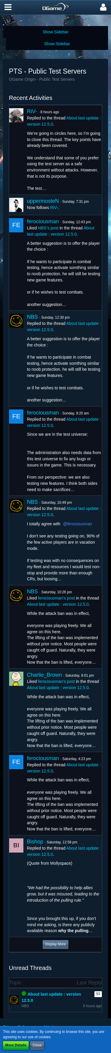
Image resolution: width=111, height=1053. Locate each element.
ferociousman (43, 221)
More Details (15, 1045)
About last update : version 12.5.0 (58, 604)
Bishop (35, 842)
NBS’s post (48, 228)
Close (37, 1045)
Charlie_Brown (44, 675)
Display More (55, 944)
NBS (32, 317)
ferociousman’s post (56, 598)
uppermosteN (43, 201)
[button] (8, 7)
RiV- (32, 111)
